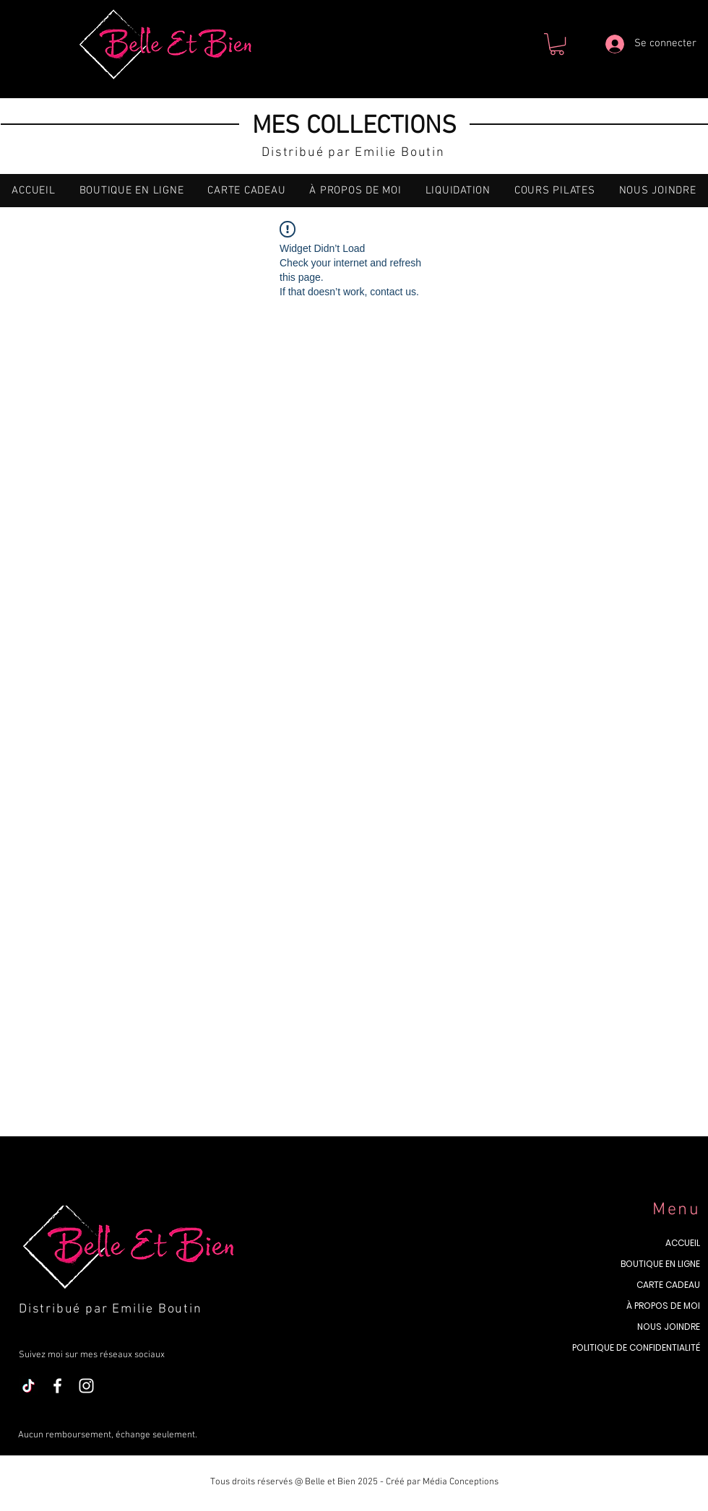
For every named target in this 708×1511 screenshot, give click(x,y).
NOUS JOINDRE (668, 1326)
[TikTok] (28, 1385)
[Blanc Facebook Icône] (57, 1385)
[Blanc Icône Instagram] (86, 1385)
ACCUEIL (682, 1243)
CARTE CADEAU (668, 1285)
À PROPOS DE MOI (663, 1305)
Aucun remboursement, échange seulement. (108, 1435)
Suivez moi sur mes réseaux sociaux (92, 1355)
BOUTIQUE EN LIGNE (660, 1264)
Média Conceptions (460, 1482)
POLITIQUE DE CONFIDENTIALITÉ (636, 1347)
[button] (557, 44)
